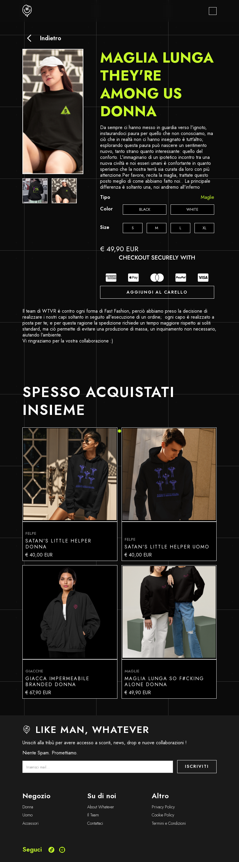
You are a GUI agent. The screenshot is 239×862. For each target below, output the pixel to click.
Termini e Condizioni (169, 823)
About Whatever (100, 807)
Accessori (30, 823)
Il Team (93, 815)
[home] (27, 11)
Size (104, 227)
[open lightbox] (35, 190)
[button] (213, 11)
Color (106, 209)
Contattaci (95, 823)
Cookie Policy (163, 815)
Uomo (27, 815)
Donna (27, 807)
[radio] (144, 209)
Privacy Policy (163, 807)
